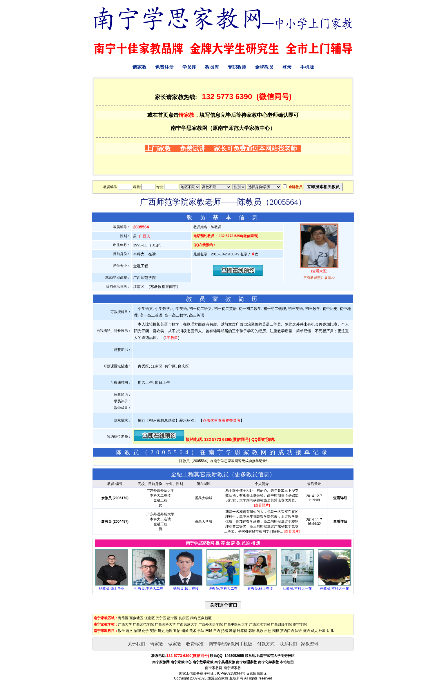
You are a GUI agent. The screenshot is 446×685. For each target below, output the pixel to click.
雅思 (232, 631)
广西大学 (125, 624)
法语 (298, 631)
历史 (161, 631)
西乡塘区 (136, 618)
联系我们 (288, 643)
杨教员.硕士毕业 (111, 588)
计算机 (242, 631)
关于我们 (136, 643)
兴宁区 (161, 618)
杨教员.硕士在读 (185, 588)
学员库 (189, 67)
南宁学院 (300, 624)
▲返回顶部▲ (256, 673)
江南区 (149, 618)
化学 (145, 631)
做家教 (174, 643)
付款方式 (266, 643)
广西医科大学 (165, 624)
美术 (192, 631)
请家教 (139, 67)
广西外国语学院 (210, 624)
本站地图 (287, 662)
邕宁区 (172, 618)
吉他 (267, 631)
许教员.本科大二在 (223, 588)
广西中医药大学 (236, 624)
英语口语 (287, 631)
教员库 (212, 67)
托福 (224, 631)
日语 (216, 631)
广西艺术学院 (259, 624)
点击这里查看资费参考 (221, 420)
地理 (169, 631)
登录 (286, 67)
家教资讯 (309, 643)
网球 (208, 631)
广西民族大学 (187, 624)
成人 (314, 631)
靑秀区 (123, 618)
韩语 (252, 631)
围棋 (275, 631)
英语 (153, 631)
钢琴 (185, 631)
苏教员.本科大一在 (334, 588)
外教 (322, 631)
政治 (176, 631)
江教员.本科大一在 (297, 588)
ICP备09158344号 (231, 673)
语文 (129, 631)
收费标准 (195, 643)
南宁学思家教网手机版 (230, 643)
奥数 (259, 631)
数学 (121, 631)
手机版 (307, 67)
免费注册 (164, 67)
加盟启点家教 (217, 678)
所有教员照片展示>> (319, 278)
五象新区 (205, 618)
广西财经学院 (281, 624)
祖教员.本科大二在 (148, 588)
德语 (306, 631)
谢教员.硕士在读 (260, 588)
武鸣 (193, 618)
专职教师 (237, 67)
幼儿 (330, 631)
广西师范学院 (143, 624)
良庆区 (184, 618)
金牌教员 (264, 67)
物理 (137, 631)
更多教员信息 (252, 474)
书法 (200, 631)
